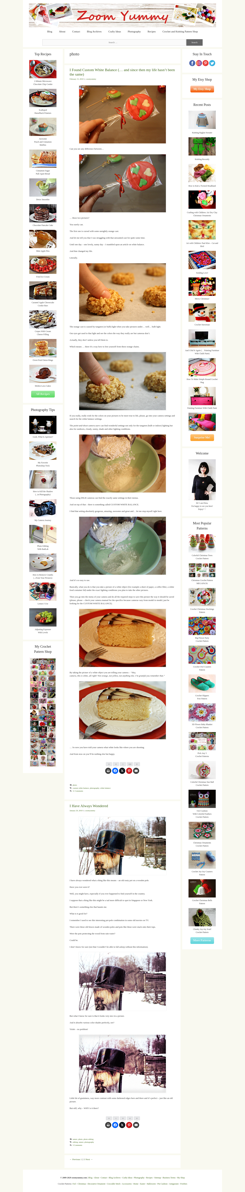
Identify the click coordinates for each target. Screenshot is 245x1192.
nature (75, 1139)
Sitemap (157, 1177)
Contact (76, 31)
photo (75, 785)
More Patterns (202, 940)
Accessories (127, 1184)
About (62, 31)
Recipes (152, 31)
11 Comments (78, 791)
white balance (105, 788)
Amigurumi (173, 1184)
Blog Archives (94, 31)
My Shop (181, 1177)
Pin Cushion (162, 1184)
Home (135, 1184)
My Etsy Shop (202, 89)
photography (94, 788)
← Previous (75, 1159)
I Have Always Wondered (89, 806)
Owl (74, 1184)
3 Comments (77, 1145)
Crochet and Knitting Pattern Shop (180, 31)
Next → (89, 1159)
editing (75, 1142)
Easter (142, 1184)
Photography (134, 31)
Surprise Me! (202, 437)
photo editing (89, 1139)
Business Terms (169, 1177)
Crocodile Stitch (113, 1184)
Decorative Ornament (96, 1184)
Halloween (151, 1184)
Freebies (183, 1184)
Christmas (82, 1184)
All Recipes (43, 394)
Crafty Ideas (114, 31)
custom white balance (81, 788)
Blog (49, 31)
